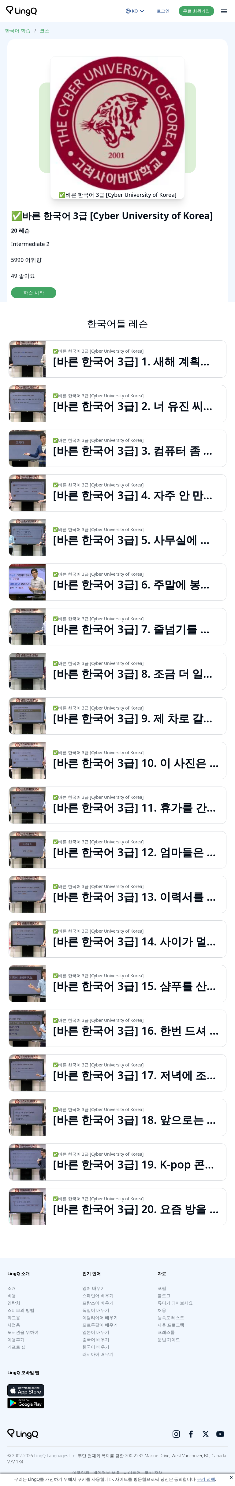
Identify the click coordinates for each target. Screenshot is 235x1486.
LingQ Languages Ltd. (55, 1455)
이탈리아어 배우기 (100, 1317)
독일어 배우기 (95, 1310)
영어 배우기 (93, 1288)
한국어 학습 (18, 30)
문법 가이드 (169, 1339)
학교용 (13, 1317)
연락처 (13, 1303)
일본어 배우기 (95, 1332)
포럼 (162, 1288)
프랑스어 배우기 (98, 1303)
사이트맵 (132, 1473)
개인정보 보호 (106, 1473)
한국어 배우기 (95, 1347)
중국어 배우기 (95, 1339)
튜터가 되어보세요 (175, 1303)
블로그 (164, 1295)
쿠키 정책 (206, 1479)
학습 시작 (33, 292)
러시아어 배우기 (98, 1354)
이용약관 (80, 1473)
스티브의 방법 (20, 1310)
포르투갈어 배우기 (100, 1325)
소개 (11, 1288)
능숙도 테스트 (171, 1317)
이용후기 (15, 1339)
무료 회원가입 (196, 11)
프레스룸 (166, 1332)
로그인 (163, 11)
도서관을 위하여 (23, 1332)
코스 (45, 30)
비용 (11, 1295)
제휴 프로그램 (171, 1325)
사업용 (13, 1325)
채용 (162, 1310)
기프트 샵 (16, 1347)
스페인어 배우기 (98, 1295)
